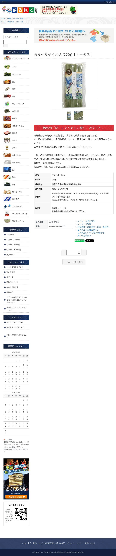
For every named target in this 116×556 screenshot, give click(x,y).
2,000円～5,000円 (13, 245)
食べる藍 (20, 22)
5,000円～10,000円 (14, 250)
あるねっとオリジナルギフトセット (17, 308)
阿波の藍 (11, 22)
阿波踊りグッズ (12, 282)
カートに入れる (73, 261)
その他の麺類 (18, 18)
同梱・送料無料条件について (17, 336)
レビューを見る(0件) (86, 221)
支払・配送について (35, 543)
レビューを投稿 (84, 224)
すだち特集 (11, 272)
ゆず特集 (10, 277)
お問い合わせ (90, 543)
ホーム (3, 18)
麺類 (9, 18)
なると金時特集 (12, 287)
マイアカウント (108, 2)
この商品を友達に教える (88, 230)
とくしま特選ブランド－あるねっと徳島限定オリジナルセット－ (17, 299)
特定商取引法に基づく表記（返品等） (94, 227)
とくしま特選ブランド (15, 267)
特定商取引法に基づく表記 (55, 543)
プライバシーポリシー (74, 543)
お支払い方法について (15, 322)
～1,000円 (10, 234)
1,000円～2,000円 (13, 240)
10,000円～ (11, 255)
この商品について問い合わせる (91, 233)
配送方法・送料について (16, 327)
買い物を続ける (84, 236)
